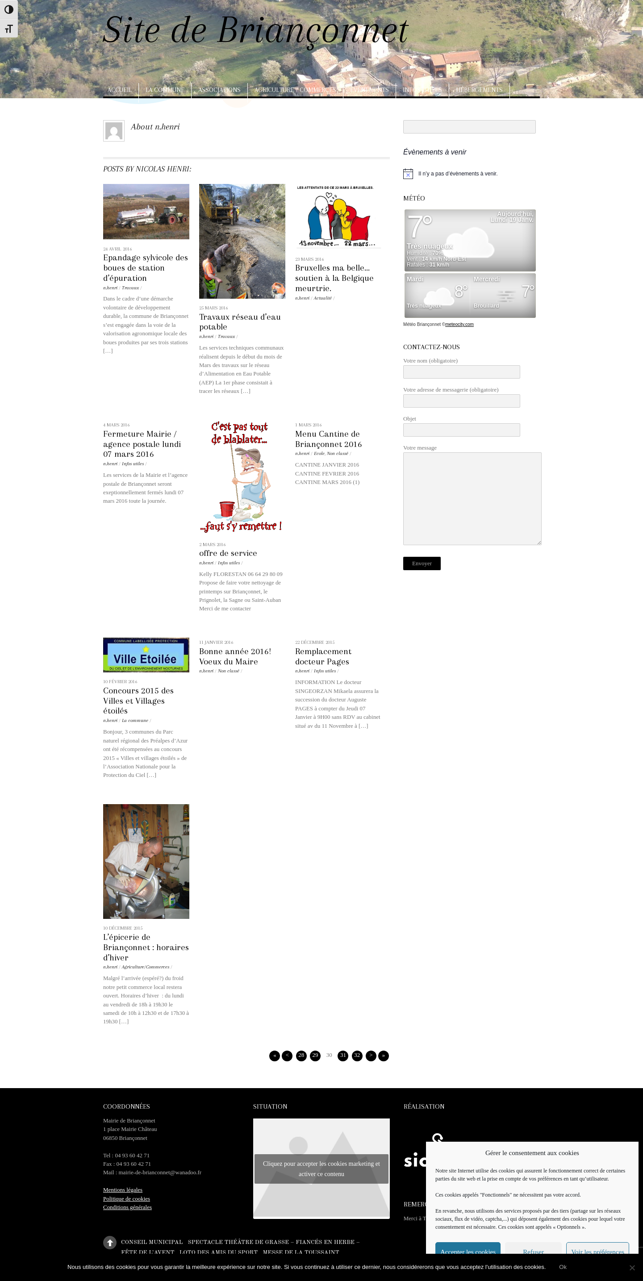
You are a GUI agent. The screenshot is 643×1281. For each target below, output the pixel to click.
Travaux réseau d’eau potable (240, 322)
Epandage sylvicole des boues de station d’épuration (145, 267)
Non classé (337, 453)
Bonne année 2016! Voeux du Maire (235, 656)
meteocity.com (459, 324)
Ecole (319, 453)
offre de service (228, 553)
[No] (631, 1267)
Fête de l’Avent (147, 1253)
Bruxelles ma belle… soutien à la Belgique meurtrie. (334, 278)
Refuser (533, 1252)
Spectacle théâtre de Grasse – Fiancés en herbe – (274, 1242)
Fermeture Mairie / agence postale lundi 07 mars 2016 (142, 444)
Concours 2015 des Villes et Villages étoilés (138, 700)
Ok (563, 1267)
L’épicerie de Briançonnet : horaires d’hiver (146, 947)
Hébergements (479, 89)
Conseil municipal (152, 1242)
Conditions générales (127, 1207)
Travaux (130, 288)
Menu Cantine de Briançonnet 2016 (328, 439)
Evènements (369, 89)
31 (343, 1055)
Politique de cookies (126, 1198)
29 (315, 1055)
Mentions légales (122, 1189)
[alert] (471, 173)
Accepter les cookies (468, 1252)
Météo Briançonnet (422, 324)
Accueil (120, 89)
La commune (165, 89)
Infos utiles (422, 89)
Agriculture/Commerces (145, 967)
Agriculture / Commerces (295, 89)
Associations (219, 89)
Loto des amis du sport (219, 1253)
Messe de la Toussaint (301, 1253)
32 (357, 1055)
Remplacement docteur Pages (323, 656)
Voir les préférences (597, 1252)
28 (301, 1055)
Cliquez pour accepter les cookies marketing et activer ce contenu (321, 1168)
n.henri (110, 288)
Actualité (323, 298)
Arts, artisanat (134, 109)
